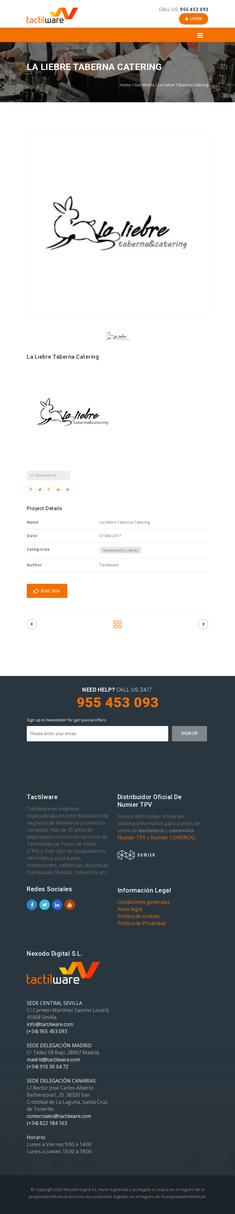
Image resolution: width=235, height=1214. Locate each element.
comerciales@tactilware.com (59, 1116)
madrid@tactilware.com (53, 1059)
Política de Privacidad (141, 923)
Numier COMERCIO (173, 837)
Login (193, 19)
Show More (43, 475)
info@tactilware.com (50, 1024)
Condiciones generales (144, 902)
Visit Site (47, 591)
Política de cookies (139, 916)
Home (125, 85)
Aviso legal (130, 909)
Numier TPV (132, 837)
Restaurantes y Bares (120, 550)
